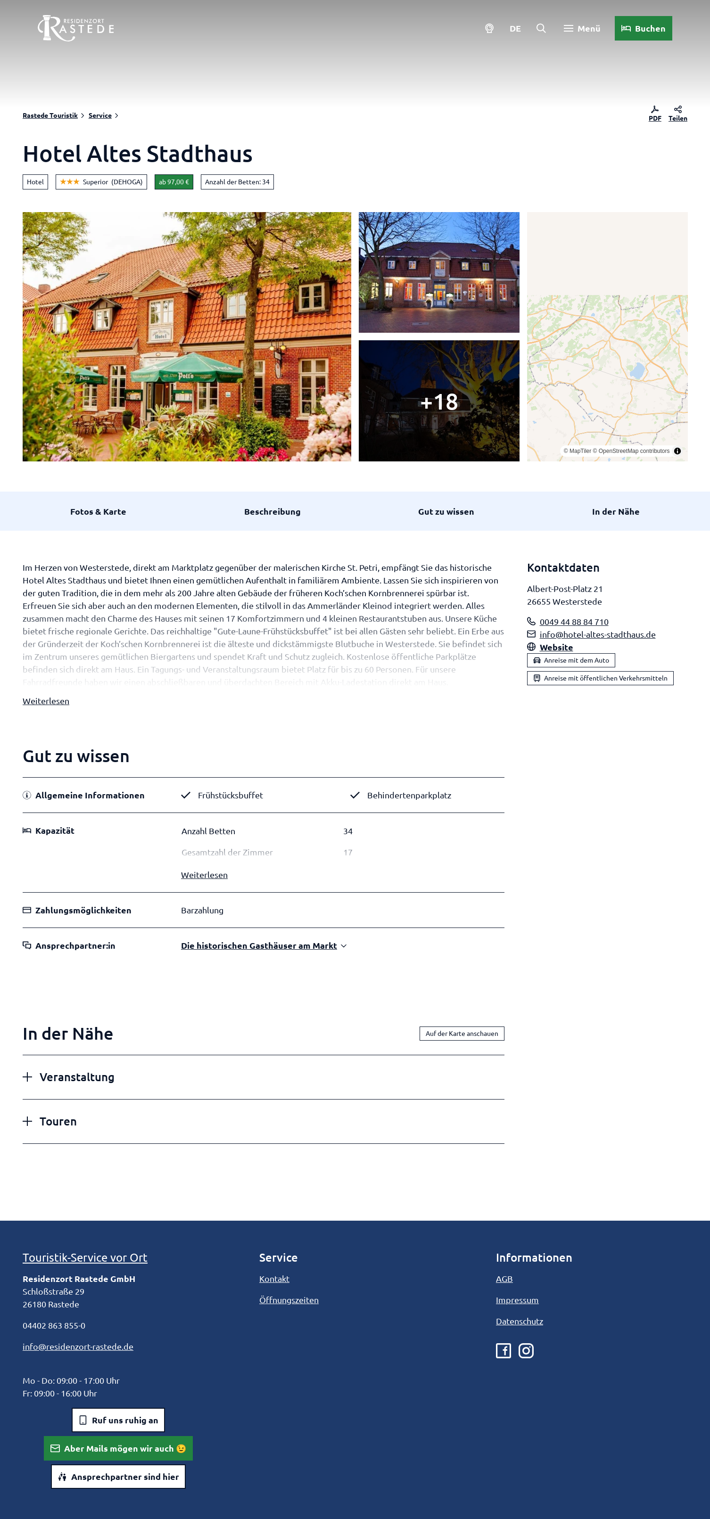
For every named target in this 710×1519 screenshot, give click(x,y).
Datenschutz (519, 1321)
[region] (607, 336)
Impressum (517, 1300)
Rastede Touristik (50, 115)
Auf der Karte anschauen (462, 1033)
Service (100, 115)
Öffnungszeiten (289, 1300)
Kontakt (274, 1278)
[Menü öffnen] (582, 28)
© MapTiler (577, 451)
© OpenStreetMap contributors (631, 451)
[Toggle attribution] (677, 451)
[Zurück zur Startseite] (76, 28)
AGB (504, 1278)
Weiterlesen (46, 701)
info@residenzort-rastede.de (78, 1346)
